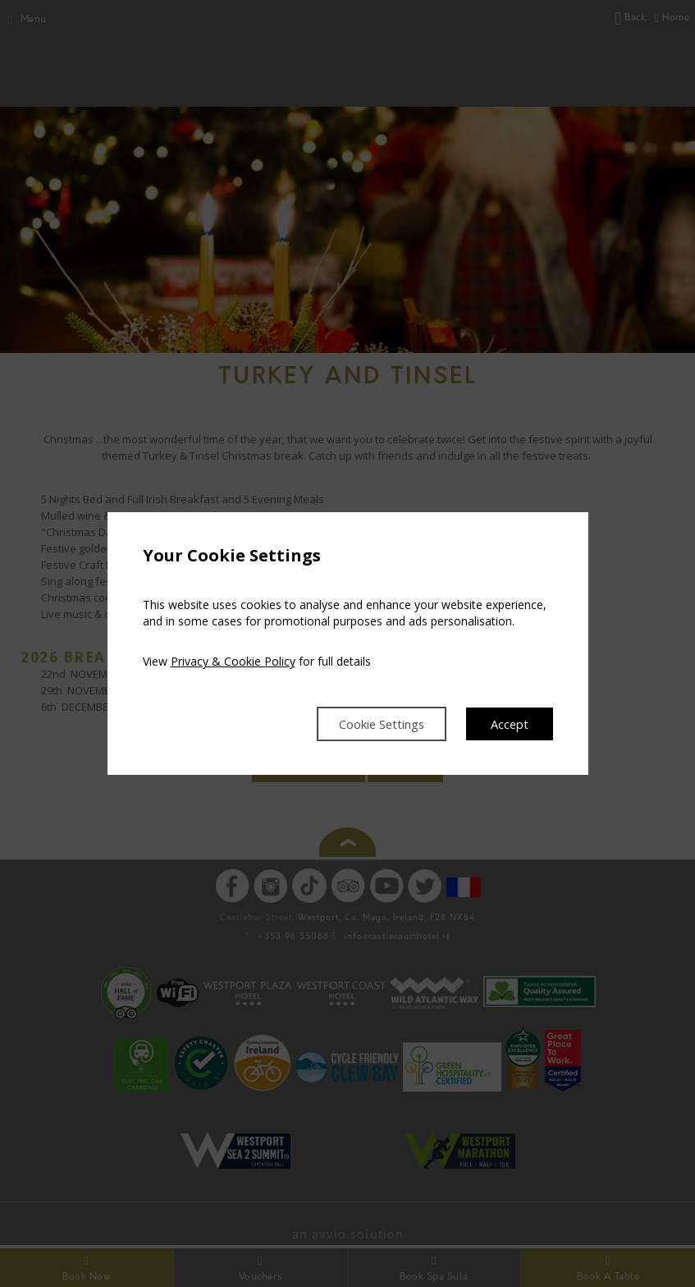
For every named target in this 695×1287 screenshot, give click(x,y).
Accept (508, 724)
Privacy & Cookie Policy (233, 660)
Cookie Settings (370, 724)
